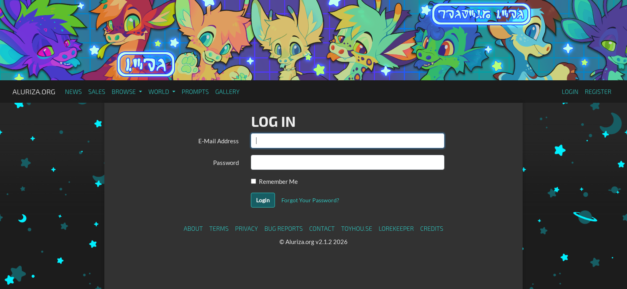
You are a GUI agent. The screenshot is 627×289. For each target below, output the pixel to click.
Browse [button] (124, 91)
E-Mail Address (218, 140)
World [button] (160, 91)
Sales (97, 91)
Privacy (246, 228)
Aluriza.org (33, 91)
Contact (322, 228)
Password (226, 162)
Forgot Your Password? (310, 200)
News (73, 91)
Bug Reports (284, 228)
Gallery (227, 91)
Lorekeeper (396, 228)
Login (570, 91)
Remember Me (278, 181)
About (193, 228)
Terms (218, 228)
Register (598, 91)
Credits (432, 228)
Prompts (195, 91)
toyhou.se (356, 228)
